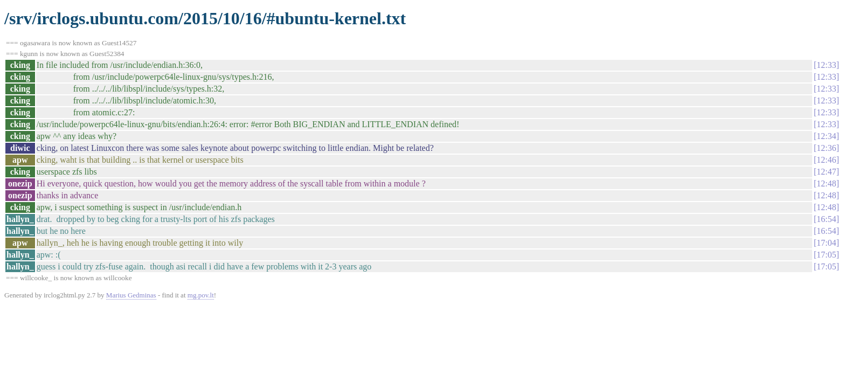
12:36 (826, 148)
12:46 (826, 159)
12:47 (826, 171)
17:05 (826, 254)
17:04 (826, 242)
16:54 (826, 219)
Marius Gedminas (131, 295)
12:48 (826, 183)
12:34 (826, 136)
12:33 (826, 65)
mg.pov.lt (201, 295)
